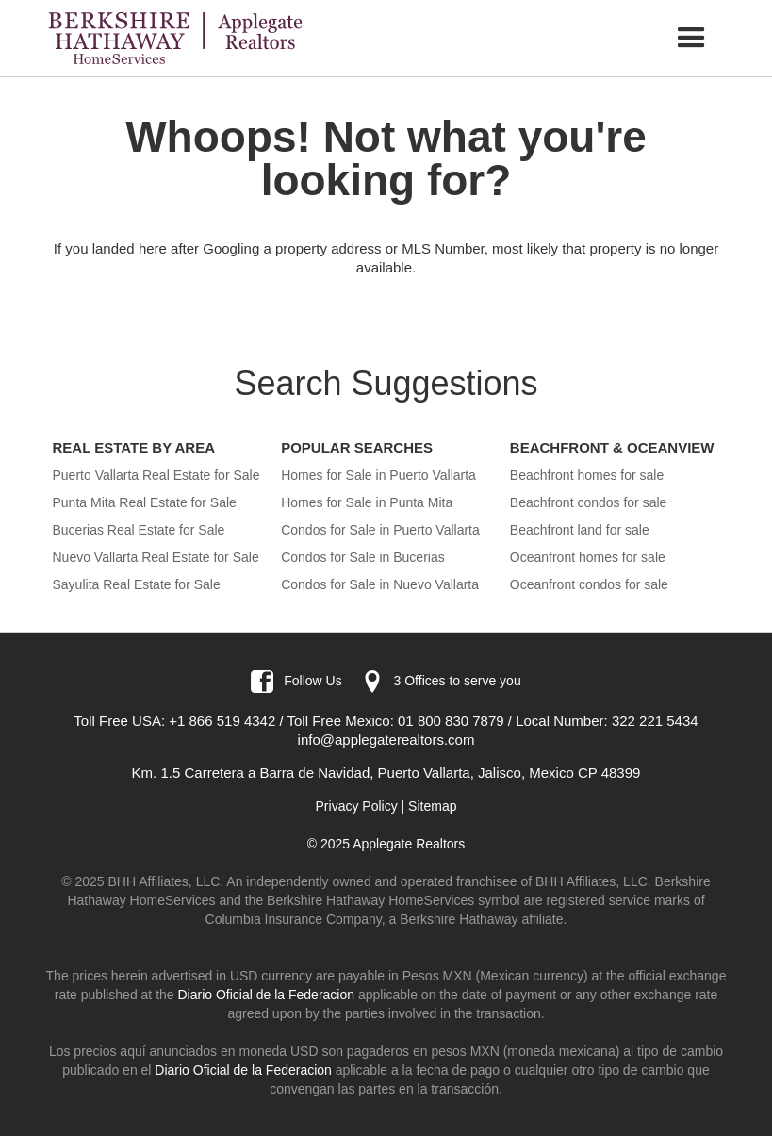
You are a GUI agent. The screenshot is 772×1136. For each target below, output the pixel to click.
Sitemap (432, 806)
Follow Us (312, 680)
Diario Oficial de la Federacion (265, 994)
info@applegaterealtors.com (386, 740)
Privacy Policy (357, 806)
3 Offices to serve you (457, 680)
